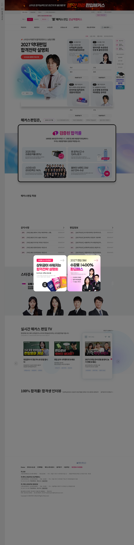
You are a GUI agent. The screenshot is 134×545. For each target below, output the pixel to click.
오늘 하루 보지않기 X (89, 254)
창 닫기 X (98, 254)
